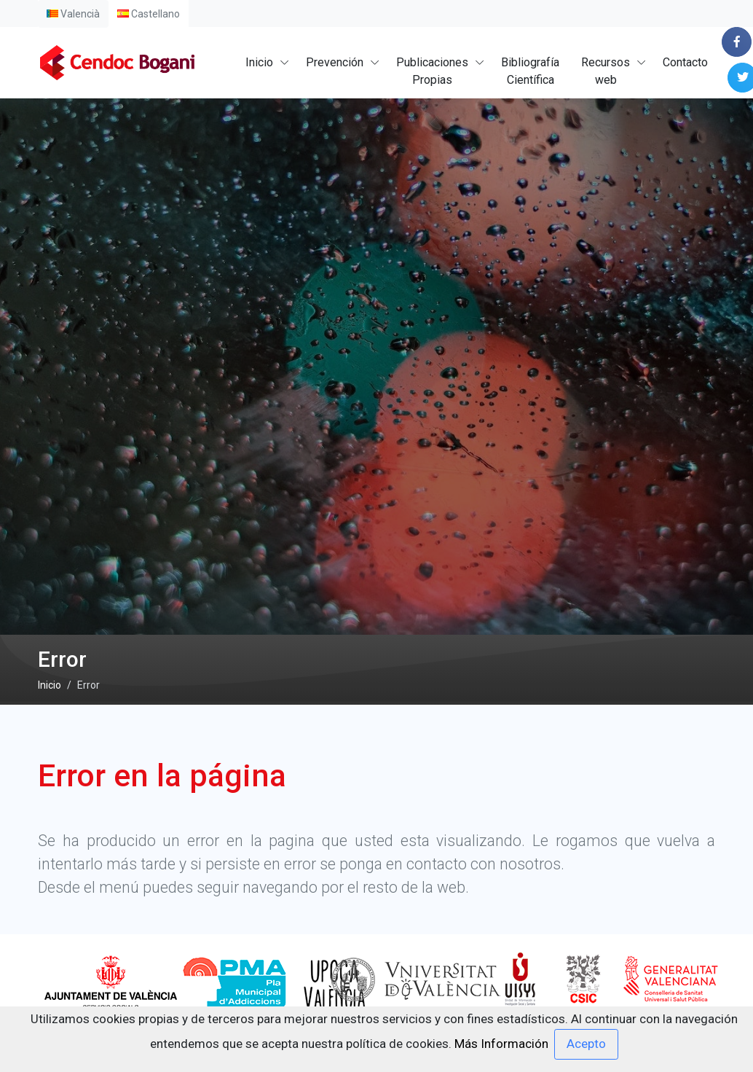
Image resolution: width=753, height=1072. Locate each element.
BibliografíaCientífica (530, 71)
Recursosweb (605, 71)
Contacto (685, 62)
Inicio (259, 62)
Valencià (73, 14)
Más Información (501, 1043)
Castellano (148, 14)
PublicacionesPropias (432, 71)
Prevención (334, 62)
